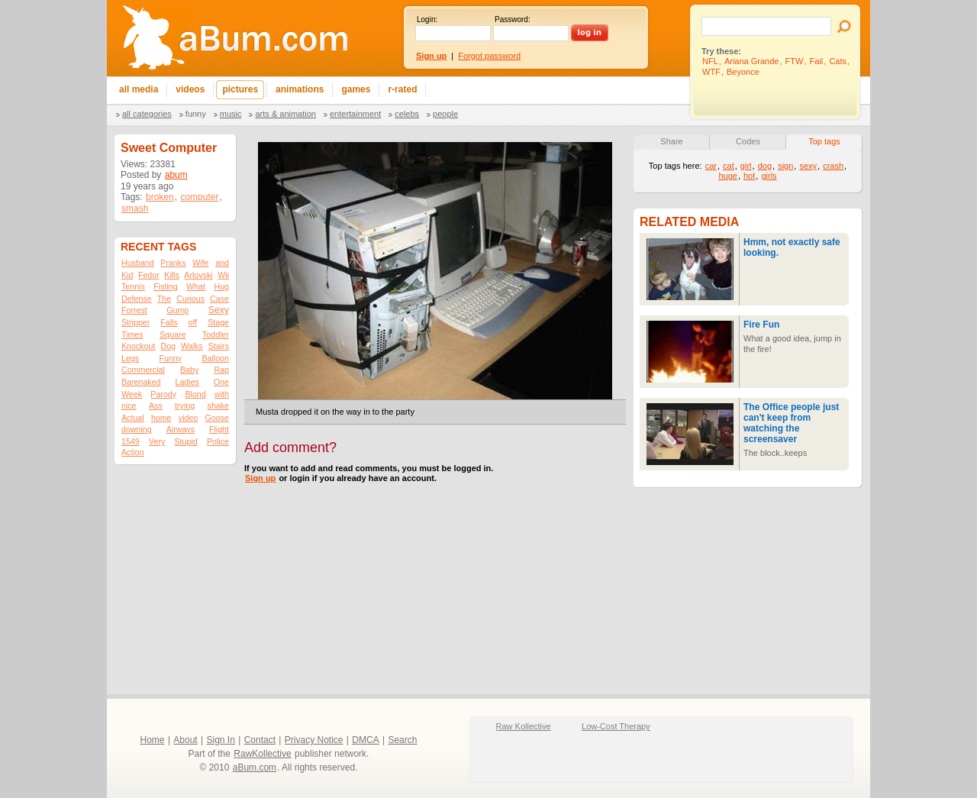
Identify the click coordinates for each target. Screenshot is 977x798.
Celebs (407, 113)
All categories (147, 113)
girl (746, 165)
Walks (192, 346)
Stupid (186, 441)
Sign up (260, 478)
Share (671, 141)
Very (157, 441)
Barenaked (141, 381)
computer (199, 197)
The (164, 298)
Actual (132, 417)
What (195, 286)
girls (768, 175)
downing (136, 429)
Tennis (133, 286)
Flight (219, 429)
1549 (130, 441)
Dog (168, 346)
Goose (217, 417)
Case (219, 298)
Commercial (143, 369)
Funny (195, 113)
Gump (177, 310)
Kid (127, 274)
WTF (711, 71)
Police (218, 441)
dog (765, 165)
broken (160, 197)
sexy (808, 165)
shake (218, 405)
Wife (200, 262)
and (222, 262)
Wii (223, 274)
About (185, 740)
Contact (260, 740)
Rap (221, 369)
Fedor (149, 274)
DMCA (365, 740)
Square (172, 334)
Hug (221, 286)
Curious (190, 298)
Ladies (186, 381)
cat (728, 165)
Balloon (215, 358)
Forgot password (489, 55)
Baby (189, 369)
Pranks (172, 262)
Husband (137, 262)
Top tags (824, 141)
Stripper (135, 322)
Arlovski (198, 274)
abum (176, 175)
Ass (156, 405)
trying (185, 405)
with (221, 394)
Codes (748, 141)
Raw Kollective (523, 726)
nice (129, 405)
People (445, 113)
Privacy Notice (314, 740)
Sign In (221, 740)
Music (231, 113)
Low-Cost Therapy (616, 726)
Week (131, 394)
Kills (171, 274)
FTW (794, 61)
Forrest (134, 310)
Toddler (215, 334)
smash (134, 208)
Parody (163, 394)
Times (132, 334)
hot (749, 175)
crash (833, 165)
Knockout (138, 346)
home (161, 417)
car (711, 165)
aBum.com (254, 767)
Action (132, 452)
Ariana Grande (751, 61)
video (188, 417)
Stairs (218, 346)
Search (402, 740)
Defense (136, 298)
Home (152, 740)
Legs (130, 358)
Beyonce (743, 71)
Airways (180, 429)
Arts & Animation (285, 113)
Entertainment (355, 113)
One (221, 381)
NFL (710, 61)
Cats (837, 61)
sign (785, 165)
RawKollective (262, 753)
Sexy (218, 310)
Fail (817, 61)
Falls (169, 322)
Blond (195, 394)
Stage (218, 322)
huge (727, 175)
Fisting (165, 286)
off (193, 322)
